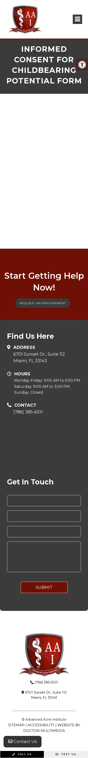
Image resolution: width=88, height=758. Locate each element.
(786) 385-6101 (27, 412)
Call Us (22, 754)
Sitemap (16, 725)
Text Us (66, 754)
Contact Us (22, 741)
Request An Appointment (43, 303)
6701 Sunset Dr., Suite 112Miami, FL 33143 (39, 358)
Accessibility (41, 725)
